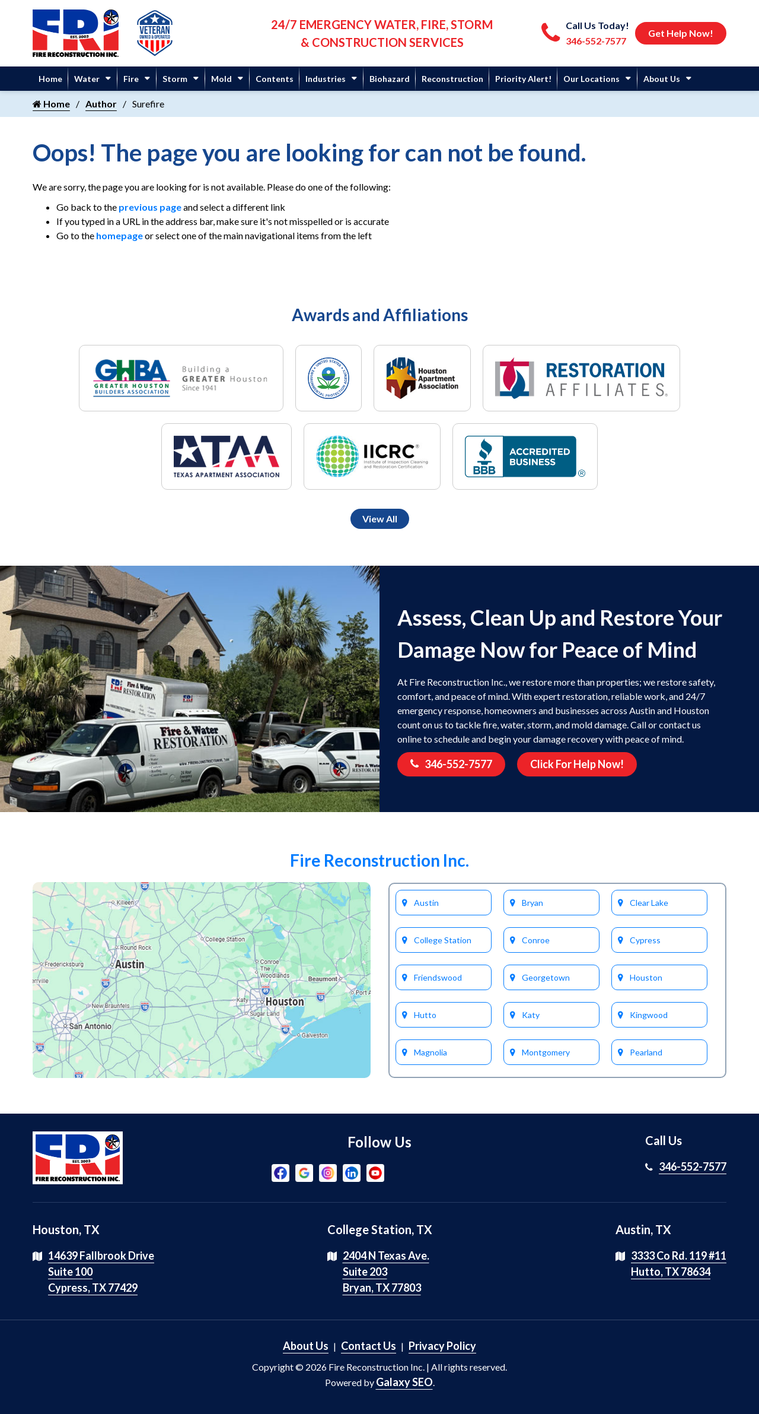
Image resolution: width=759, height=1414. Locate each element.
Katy (531, 1015)
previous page (150, 207)
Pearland (646, 1052)
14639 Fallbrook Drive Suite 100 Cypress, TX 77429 (101, 1271)
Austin (426, 903)
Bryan (532, 903)
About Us (661, 79)
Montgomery (546, 1052)
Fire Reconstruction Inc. (379, 860)
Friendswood (438, 977)
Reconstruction (452, 79)
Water (87, 79)
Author (101, 103)
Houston (646, 977)
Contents (275, 79)
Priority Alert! (523, 79)
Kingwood (649, 1015)
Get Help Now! (680, 33)
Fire (131, 79)
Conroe (536, 940)
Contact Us (368, 1345)
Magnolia (430, 1052)
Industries (325, 79)
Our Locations (591, 79)
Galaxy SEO (404, 1381)
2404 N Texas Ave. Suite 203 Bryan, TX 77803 (386, 1271)
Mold (221, 79)
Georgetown (546, 977)
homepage (119, 235)
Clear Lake (649, 903)
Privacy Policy (442, 1345)
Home (50, 79)
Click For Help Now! (577, 764)
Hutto (425, 1015)
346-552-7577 (451, 764)
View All (379, 518)
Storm (174, 79)
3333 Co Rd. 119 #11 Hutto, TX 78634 (678, 1263)
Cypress (645, 940)
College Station (442, 940)
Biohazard (389, 79)
